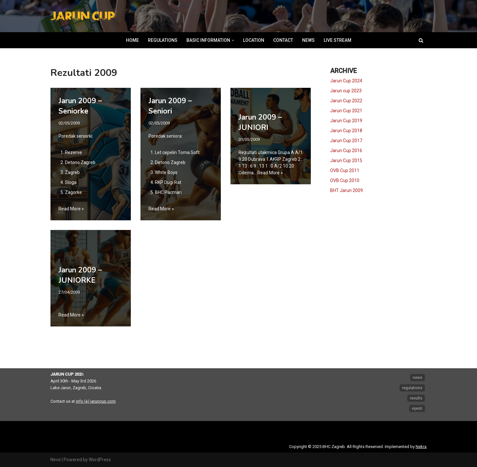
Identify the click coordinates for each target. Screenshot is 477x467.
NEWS (308, 40)
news (417, 377)
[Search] (421, 40)
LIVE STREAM (337, 40)
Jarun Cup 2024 (346, 80)
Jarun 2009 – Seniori (170, 106)
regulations (412, 388)
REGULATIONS (162, 40)
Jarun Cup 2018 (346, 130)
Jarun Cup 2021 (346, 110)
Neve (55, 459)
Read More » (71, 208)
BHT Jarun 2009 (346, 190)
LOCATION (253, 40)
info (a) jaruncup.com (96, 401)
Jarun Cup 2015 (346, 160)
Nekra (421, 446)
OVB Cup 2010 (344, 180)
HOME (132, 40)
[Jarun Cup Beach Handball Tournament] (82, 16)
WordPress (100, 459)
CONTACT (283, 40)
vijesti (417, 408)
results (416, 398)
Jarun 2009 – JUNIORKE (80, 275)
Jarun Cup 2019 (346, 120)
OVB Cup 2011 (344, 170)
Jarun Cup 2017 (346, 140)
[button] (233, 40)
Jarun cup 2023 (346, 90)
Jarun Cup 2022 (346, 100)
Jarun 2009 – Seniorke (80, 106)
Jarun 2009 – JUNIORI (260, 122)
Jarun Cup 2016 (346, 150)
